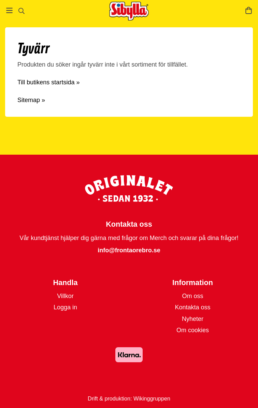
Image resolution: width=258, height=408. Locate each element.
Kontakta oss (192, 307)
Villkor (65, 296)
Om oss (192, 296)
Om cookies (192, 330)
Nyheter (192, 318)
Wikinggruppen (151, 398)
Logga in (65, 307)
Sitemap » (31, 100)
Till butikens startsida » (48, 82)
